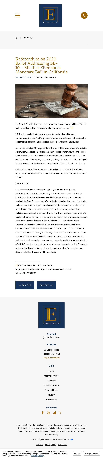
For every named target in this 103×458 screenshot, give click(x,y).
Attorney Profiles (51, 376)
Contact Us (51, 400)
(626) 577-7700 (51, 337)
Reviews (51, 395)
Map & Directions (51, 358)
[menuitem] (39, 445)
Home (51, 371)
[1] (72, 128)
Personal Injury (51, 390)
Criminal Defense (51, 385)
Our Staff (52, 381)
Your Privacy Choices (63, 439)
